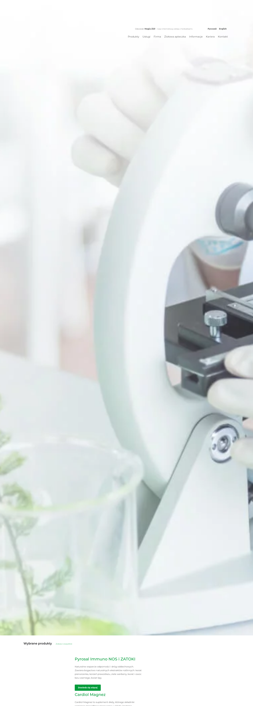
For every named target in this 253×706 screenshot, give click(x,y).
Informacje (196, 36)
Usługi (146, 36)
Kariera (210, 36)
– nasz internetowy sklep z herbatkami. (168, 29)
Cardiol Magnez (90, 694)
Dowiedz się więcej (87, 687)
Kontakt (223, 36)
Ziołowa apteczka (175, 36)
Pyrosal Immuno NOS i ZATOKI (105, 659)
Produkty (133, 36)
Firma (157, 36)
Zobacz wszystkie (64, 644)
